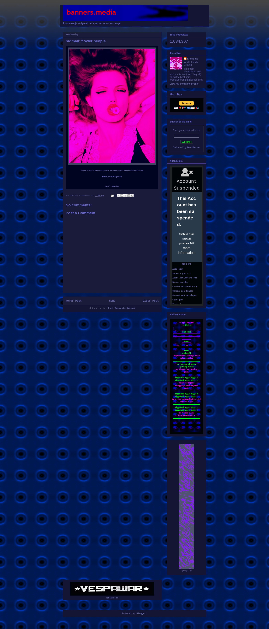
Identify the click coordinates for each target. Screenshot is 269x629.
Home (112, 300)
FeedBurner (193, 147)
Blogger (141, 613)
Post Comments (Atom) (121, 308)
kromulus (192, 58)
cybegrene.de (112, 598)
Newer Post (74, 300)
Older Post (151, 300)
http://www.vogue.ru (112, 176)
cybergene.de (186, 571)
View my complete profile (184, 83)
